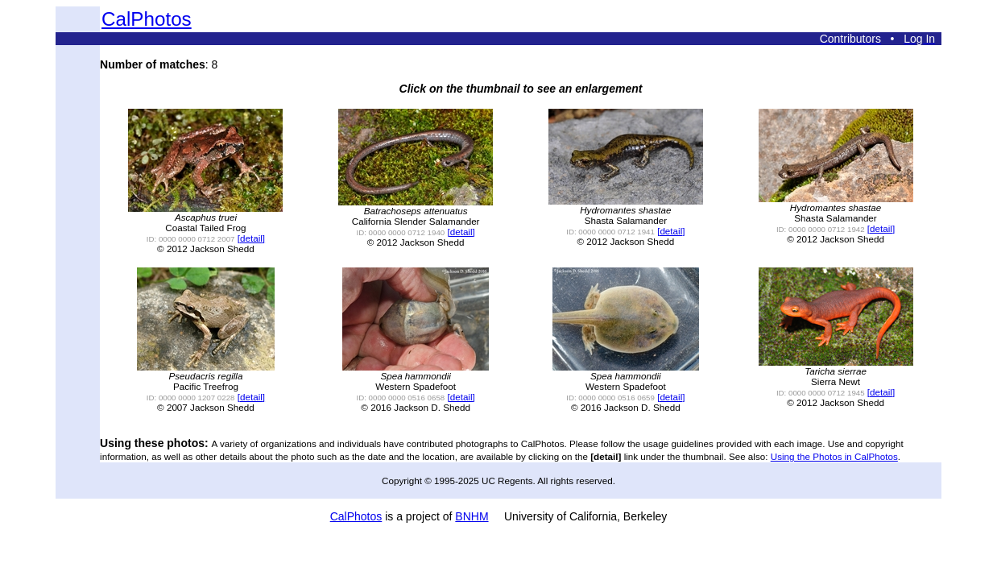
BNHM (471, 516)
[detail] (251, 238)
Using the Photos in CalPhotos (834, 456)
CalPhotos (146, 19)
